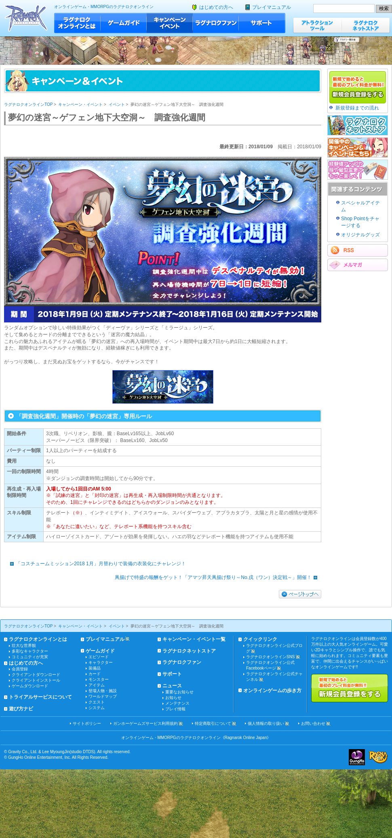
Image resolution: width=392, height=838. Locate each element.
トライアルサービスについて (40, 697)
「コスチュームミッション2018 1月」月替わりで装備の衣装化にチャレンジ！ (96, 563)
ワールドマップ (103, 696)
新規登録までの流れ (357, 108)
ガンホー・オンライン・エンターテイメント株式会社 (357, 757)
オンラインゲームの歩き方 (272, 690)
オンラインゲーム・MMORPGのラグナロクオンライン (104, 6)
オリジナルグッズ (360, 235)
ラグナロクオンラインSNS (270, 657)
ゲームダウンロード (30, 686)
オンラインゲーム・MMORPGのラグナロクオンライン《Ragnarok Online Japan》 (196, 737)
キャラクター (101, 662)
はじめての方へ (216, 7)
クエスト (97, 702)
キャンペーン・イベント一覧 (194, 639)
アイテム (97, 685)
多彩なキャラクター (30, 651)
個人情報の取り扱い (266, 723)
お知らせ (173, 697)
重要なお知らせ (179, 692)
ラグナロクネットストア (365, 25)
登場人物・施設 (103, 691)
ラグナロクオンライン (26, 18)
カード (95, 674)
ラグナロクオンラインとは (77, 23)
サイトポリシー (87, 723)
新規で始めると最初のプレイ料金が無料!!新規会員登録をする (349, 688)
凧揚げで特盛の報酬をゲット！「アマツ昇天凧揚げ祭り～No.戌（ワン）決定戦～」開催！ (218, 577)
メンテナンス (177, 703)
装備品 (95, 668)
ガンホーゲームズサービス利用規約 (145, 723)
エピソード (99, 657)
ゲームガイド (124, 23)
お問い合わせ (313, 723)
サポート (262, 23)
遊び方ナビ (21, 709)
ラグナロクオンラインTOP (28, 104)
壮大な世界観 (24, 645)
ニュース (172, 686)
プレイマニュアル (271, 7)
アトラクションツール (317, 25)
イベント (117, 104)
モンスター (99, 679)
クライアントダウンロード (36, 674)
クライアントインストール (36, 680)
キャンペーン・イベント (170, 23)
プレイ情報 (175, 709)
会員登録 (20, 669)
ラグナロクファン (216, 23)
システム (97, 707)
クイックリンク (260, 639)
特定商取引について (213, 723)
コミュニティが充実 (30, 657)
